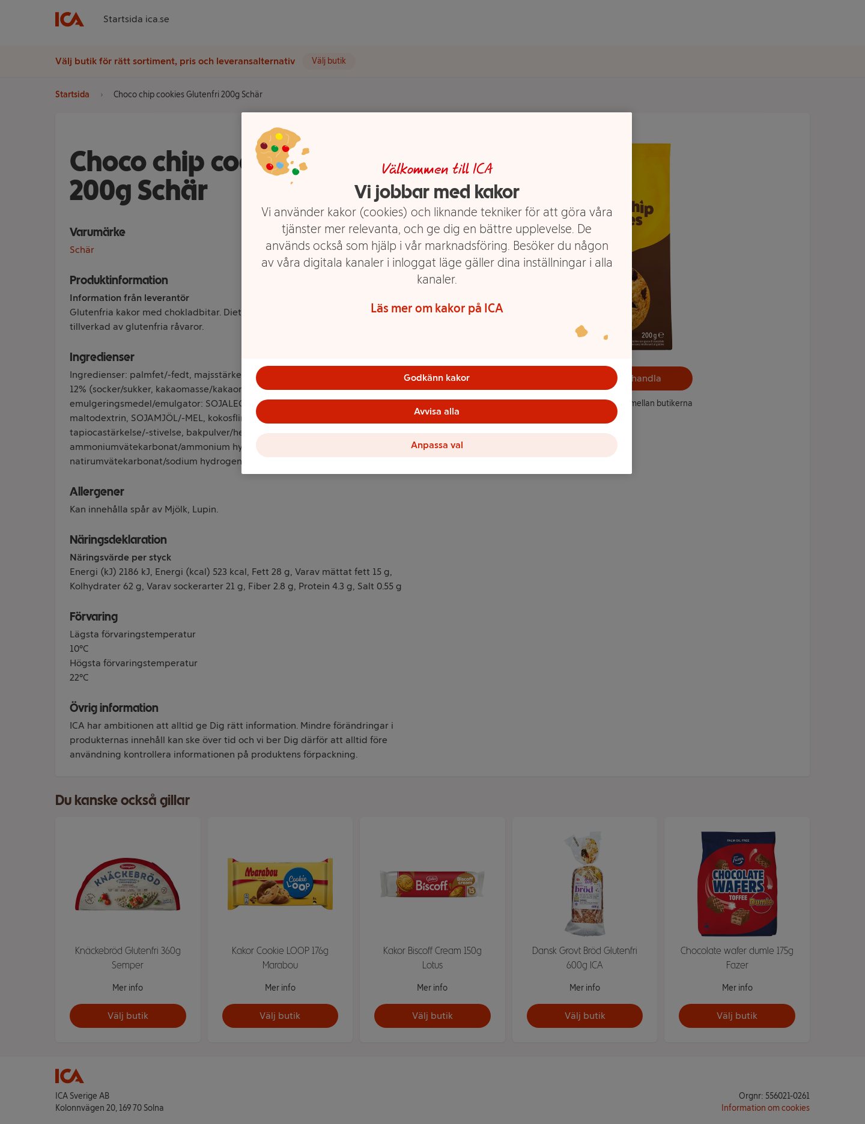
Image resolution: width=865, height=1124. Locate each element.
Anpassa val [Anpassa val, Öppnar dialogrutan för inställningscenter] (437, 445)
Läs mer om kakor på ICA (437, 308)
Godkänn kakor (437, 377)
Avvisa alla (437, 411)
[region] (436, 293)
